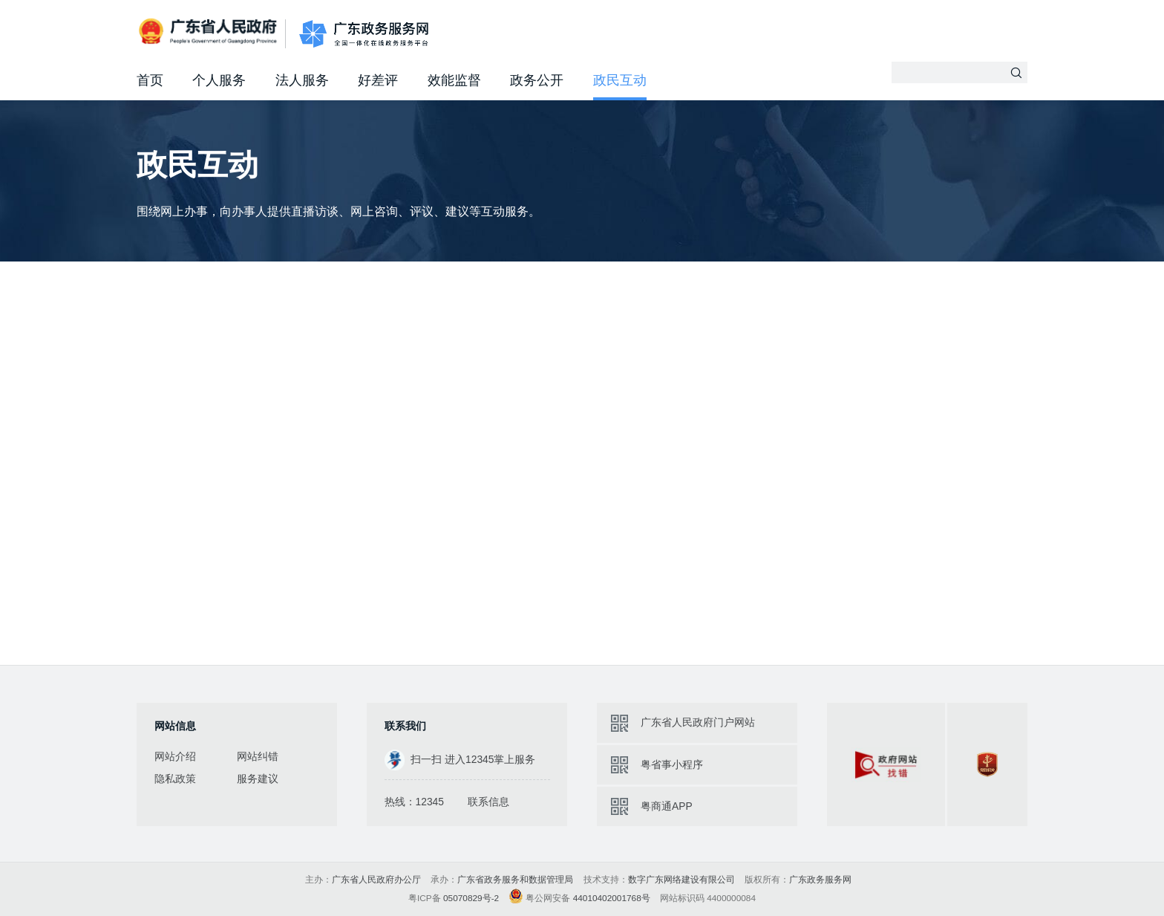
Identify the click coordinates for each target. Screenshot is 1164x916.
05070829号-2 (471, 898)
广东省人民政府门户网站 (698, 722)
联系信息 (488, 802)
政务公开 (536, 80)
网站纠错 (257, 756)
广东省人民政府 (209, 32)
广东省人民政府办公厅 (376, 879)
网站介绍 (175, 756)
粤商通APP (667, 806)
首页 (150, 80)
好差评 (378, 80)
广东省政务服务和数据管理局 (515, 879)
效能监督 (454, 80)
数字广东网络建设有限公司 (681, 879)
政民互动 (620, 80)
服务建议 (257, 779)
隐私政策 (175, 779)
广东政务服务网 (363, 33)
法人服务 (302, 80)
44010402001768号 (611, 898)
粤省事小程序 (672, 764)
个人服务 (219, 80)
